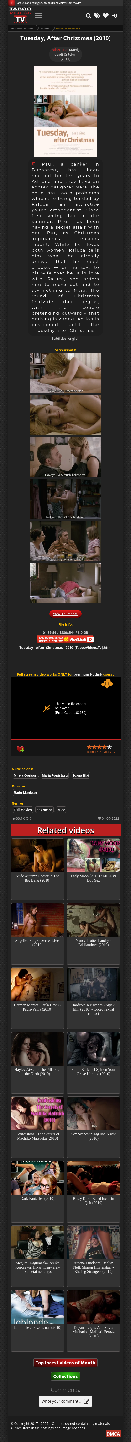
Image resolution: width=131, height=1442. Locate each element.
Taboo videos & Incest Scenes (22, 28)
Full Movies (44, 28)
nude (61, 810)
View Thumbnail (65, 614)
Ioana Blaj (81, 775)
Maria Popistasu (55, 775)
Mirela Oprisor (25, 775)
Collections (65, 1376)
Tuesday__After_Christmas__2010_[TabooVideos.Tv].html (65, 647)
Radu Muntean (25, 793)
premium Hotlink (88, 674)
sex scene (44, 810)
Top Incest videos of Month (65, 1363)
